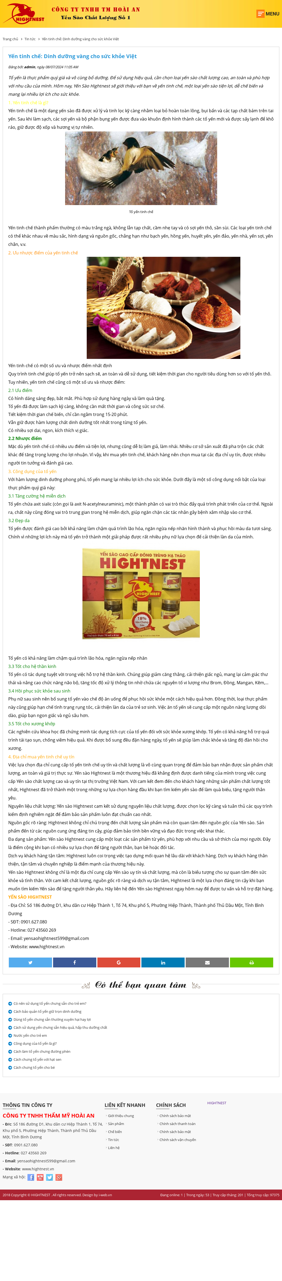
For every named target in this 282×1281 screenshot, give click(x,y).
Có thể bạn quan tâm (141, 984)
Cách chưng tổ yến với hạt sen (37, 1059)
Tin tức (30, 39)
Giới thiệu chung (119, 1115)
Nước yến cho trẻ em (30, 1035)
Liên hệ (112, 1147)
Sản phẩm (114, 1123)
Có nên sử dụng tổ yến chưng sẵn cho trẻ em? (50, 1003)
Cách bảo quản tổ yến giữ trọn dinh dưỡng (47, 1011)
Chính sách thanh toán (176, 1123)
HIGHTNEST (216, 1102)
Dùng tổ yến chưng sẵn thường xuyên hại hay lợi (52, 1019)
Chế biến (113, 1131)
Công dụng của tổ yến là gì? (35, 1043)
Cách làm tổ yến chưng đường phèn (42, 1051)
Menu (272, 14)
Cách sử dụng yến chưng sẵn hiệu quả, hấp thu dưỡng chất (60, 1027)
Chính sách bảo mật (173, 1115)
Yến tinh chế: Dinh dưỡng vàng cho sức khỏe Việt (80, 39)
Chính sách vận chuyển (176, 1139)
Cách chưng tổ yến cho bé (34, 1067)
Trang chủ (10, 39)
